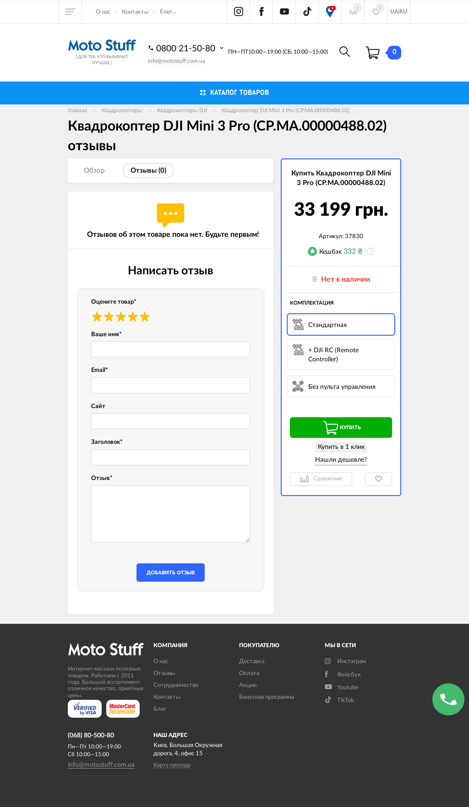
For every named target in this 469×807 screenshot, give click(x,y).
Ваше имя (106, 335)
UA (394, 11)
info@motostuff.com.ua (176, 61)
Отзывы (164, 673)
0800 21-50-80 (187, 48)
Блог (159, 709)
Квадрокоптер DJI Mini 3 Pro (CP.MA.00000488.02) (285, 110)
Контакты (135, 12)
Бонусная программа (266, 697)
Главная (77, 110)
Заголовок (107, 442)
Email (99, 370)
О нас (103, 12)
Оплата (249, 673)
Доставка (251, 662)
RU (403, 11)
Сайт (98, 406)
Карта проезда (172, 765)
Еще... (168, 12)
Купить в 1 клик (341, 447)
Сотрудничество (175, 685)
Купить (341, 428)
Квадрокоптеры (122, 110)
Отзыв (102, 478)
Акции (247, 685)
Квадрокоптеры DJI (182, 110)
